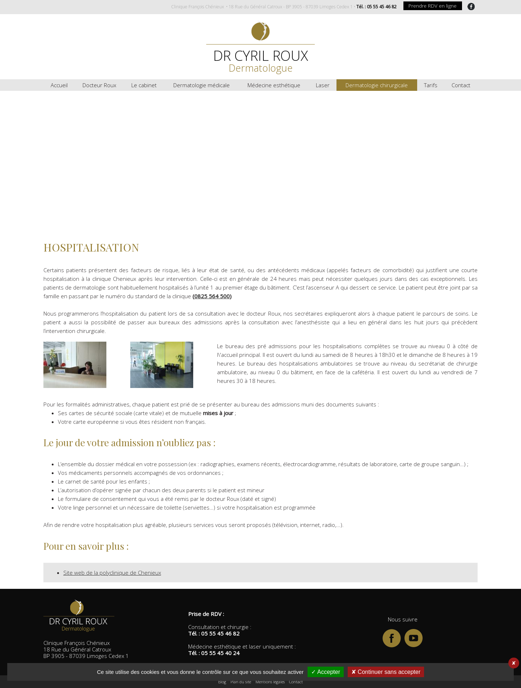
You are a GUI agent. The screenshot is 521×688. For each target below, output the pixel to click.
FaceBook (471, 6)
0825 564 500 (212, 296)
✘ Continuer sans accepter (385, 672)
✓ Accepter (325, 672)
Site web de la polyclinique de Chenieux (112, 572)
